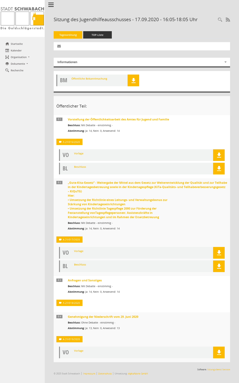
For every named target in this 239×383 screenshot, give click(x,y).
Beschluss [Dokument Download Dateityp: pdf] (80, 166)
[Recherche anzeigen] (220, 20)
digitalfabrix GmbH (138, 373)
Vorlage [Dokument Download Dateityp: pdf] (78, 153)
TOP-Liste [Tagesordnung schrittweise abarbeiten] (97, 35)
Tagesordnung (68, 35)
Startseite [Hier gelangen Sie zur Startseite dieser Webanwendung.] (14, 44)
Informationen (67, 62)
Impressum (89, 373)
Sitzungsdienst (218, 369)
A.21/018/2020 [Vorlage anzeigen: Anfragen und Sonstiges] (71, 303)
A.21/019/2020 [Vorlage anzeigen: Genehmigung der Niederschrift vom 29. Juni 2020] (71, 339)
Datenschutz (105, 373)
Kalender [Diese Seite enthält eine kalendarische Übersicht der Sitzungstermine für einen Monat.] (13, 50)
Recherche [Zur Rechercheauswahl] (14, 70)
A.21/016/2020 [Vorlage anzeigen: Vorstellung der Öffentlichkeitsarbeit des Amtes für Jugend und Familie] (71, 142)
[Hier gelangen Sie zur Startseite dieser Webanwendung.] (22, 18)
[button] (22, 57)
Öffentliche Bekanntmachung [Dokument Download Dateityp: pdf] (89, 78)
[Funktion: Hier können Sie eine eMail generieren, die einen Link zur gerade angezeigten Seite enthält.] (59, 46)
